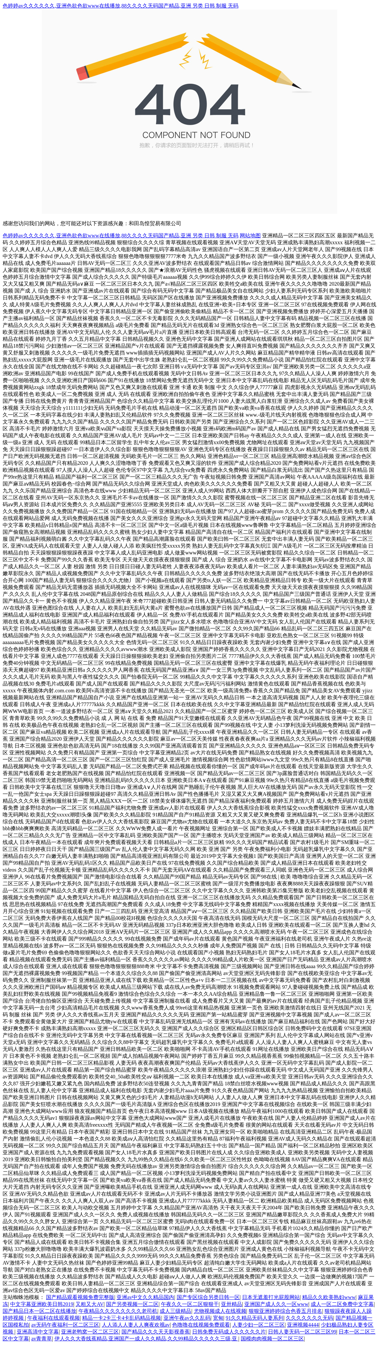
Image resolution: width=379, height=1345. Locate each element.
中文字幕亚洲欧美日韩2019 (41, 1304)
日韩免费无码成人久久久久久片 (229, 1331)
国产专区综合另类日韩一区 (208, 1297)
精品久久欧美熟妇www (329, 1297)
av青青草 (41, 1338)
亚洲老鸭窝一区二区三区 (90, 1331)
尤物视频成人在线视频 (220, 1311)
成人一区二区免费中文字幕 (342, 1304)
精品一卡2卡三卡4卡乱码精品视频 (121, 1318)
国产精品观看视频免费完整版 (80, 1297)
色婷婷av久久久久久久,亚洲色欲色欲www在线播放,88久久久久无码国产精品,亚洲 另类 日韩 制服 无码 (120, 6)
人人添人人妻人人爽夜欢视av (136, 1325)
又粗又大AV (89, 1304)
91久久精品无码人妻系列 (254, 1318)
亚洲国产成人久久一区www (276, 1304)
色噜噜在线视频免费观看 (201, 1325)
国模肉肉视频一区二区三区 (272, 1338)
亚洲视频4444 (303, 1325)
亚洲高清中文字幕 (38, 1331)
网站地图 (250, 235)
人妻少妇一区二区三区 (258, 1325)
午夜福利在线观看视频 (53, 1318)
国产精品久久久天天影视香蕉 (156, 1331)
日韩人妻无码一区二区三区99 (302, 1331)
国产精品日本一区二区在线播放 (39, 1311)
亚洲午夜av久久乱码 (187, 1318)
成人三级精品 (175, 1311)
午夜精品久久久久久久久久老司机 (117, 1311)
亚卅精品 (231, 1304)
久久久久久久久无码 (309, 1318)
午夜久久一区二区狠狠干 (190, 1304)
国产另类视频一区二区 (132, 1304)
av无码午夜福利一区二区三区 (65, 1325)
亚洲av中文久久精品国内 (145, 1297)
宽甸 (218, 1318)
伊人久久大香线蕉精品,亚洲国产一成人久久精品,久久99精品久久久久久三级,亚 (146, 1338)
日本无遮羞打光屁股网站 (271, 1297)
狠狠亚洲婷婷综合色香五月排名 (285, 1311)
